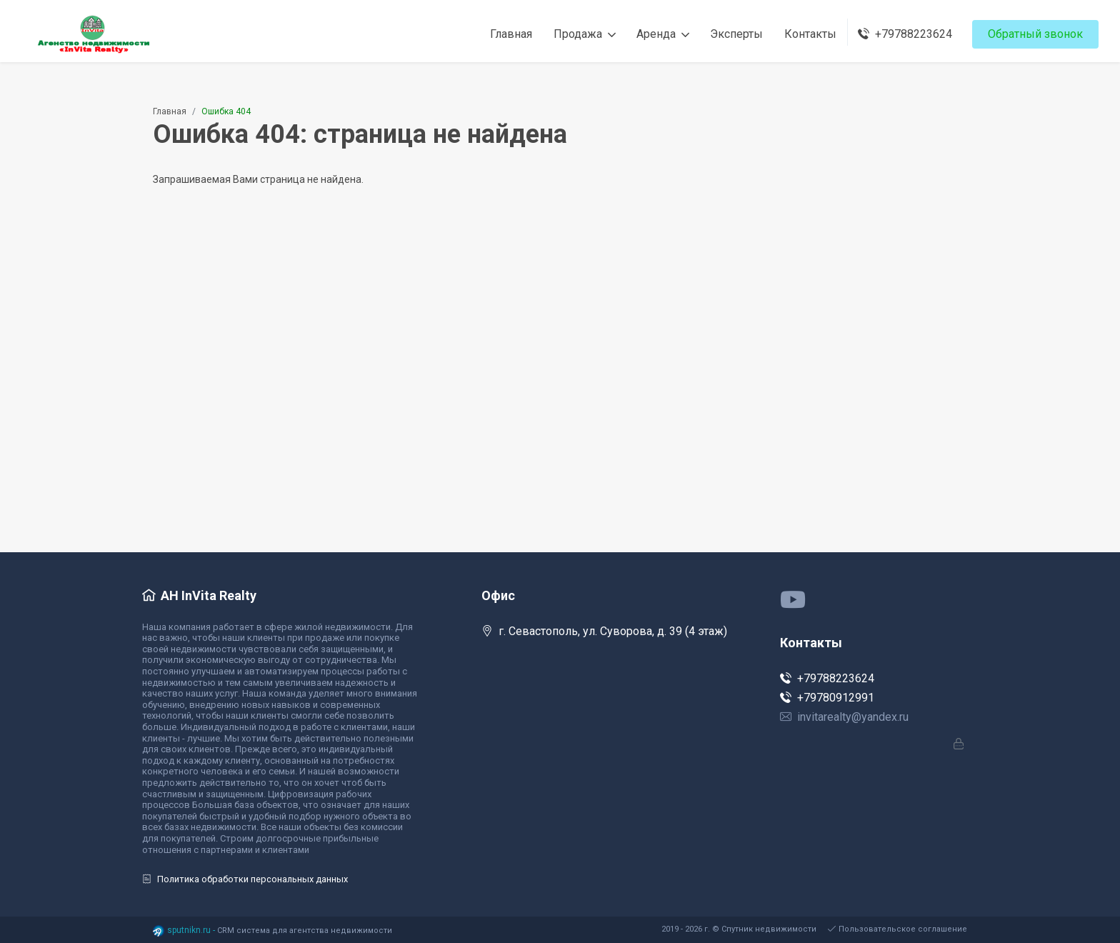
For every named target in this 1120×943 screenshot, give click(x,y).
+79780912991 (827, 697)
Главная (169, 111)
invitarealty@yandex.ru (844, 717)
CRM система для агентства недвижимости (304, 930)
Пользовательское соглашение (897, 929)
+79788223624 (827, 678)
